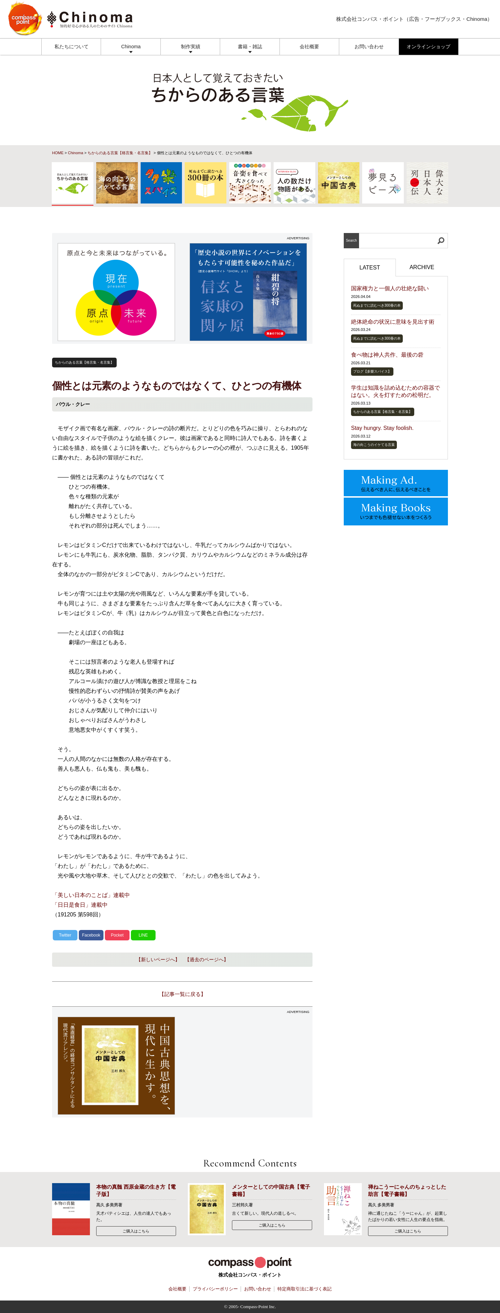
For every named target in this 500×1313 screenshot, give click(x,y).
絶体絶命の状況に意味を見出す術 (392, 322)
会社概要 (309, 46)
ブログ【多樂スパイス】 (372, 371)
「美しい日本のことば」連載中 (91, 895)
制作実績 (190, 46)
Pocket (117, 935)
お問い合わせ (369, 46)
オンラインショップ (428, 46)
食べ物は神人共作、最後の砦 (387, 355)
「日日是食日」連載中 (80, 905)
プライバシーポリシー (215, 1289)
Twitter (65, 935)
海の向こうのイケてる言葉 (374, 445)
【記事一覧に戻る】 (182, 994)
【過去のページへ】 (206, 959)
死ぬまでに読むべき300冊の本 (377, 305)
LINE (143, 935)
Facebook (91, 935)
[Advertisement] (248, 1065)
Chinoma (131, 46)
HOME (58, 153)
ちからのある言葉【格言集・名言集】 (120, 153)
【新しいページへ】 (158, 959)
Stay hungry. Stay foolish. (382, 428)
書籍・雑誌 (250, 46)
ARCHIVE (421, 267)
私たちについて (72, 46)
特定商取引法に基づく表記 (304, 1289)
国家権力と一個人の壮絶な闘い (390, 288)
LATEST (369, 268)
